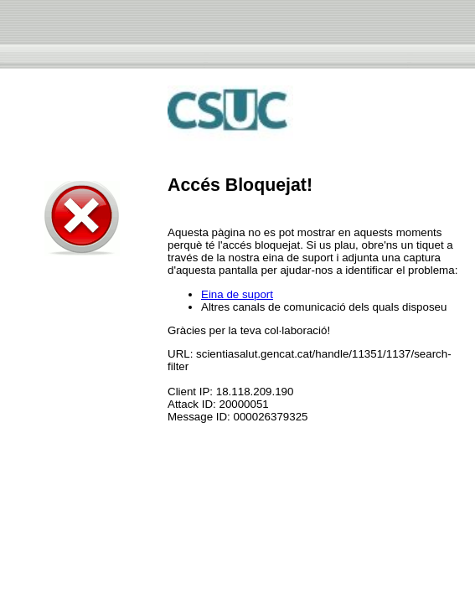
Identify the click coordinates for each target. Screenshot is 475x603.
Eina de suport (237, 294)
